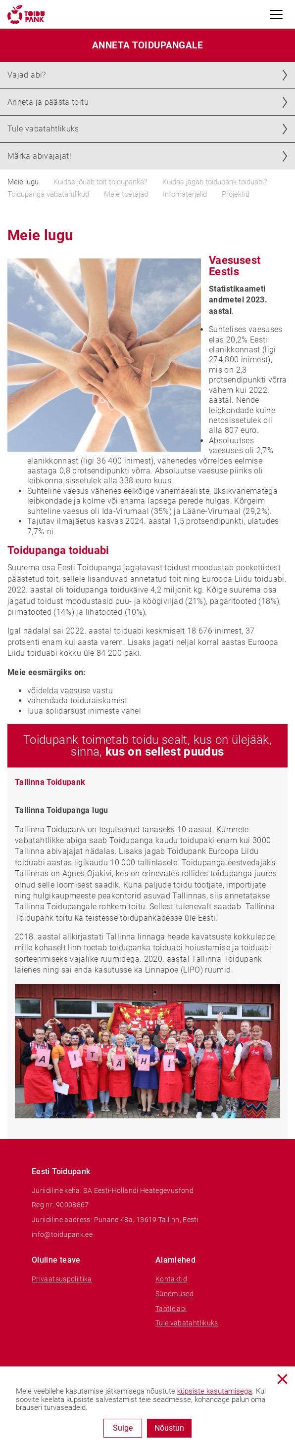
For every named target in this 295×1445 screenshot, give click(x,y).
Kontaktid (171, 1279)
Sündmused (174, 1294)
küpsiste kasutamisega (214, 1391)
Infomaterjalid (185, 194)
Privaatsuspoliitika (62, 1279)
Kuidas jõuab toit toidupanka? (100, 181)
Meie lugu (23, 181)
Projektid (235, 194)
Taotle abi (171, 1309)
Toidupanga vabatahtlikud (48, 194)
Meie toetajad (126, 194)
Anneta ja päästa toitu (48, 102)
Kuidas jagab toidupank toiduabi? (214, 181)
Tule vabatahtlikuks (43, 128)
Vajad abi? (26, 75)
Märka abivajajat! (39, 156)
